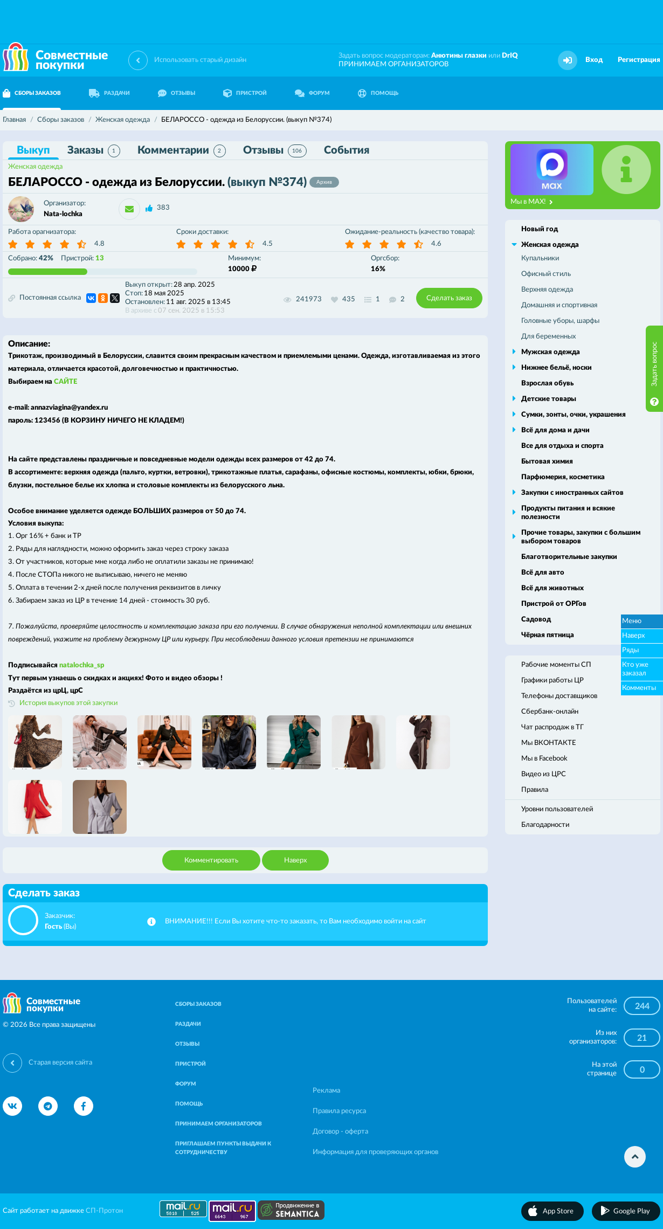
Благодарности (545, 824)
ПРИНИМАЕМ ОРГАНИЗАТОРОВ (393, 64)
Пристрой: (82, 258)
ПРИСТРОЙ (245, 93)
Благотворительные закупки (569, 557)
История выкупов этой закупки (68, 703)
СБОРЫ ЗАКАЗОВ (198, 1004)
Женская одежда (35, 166)
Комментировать (211, 860)
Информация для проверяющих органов (375, 1152)
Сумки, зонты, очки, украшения (573, 414)
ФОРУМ (312, 93)
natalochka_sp (81, 665)
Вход (594, 60)
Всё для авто (542, 572)
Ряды (630, 650)
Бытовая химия (547, 461)
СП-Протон (104, 1210)
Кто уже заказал (635, 669)
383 (163, 207)
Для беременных (548, 336)
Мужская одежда (550, 352)
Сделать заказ (449, 298)
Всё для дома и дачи (555, 430)
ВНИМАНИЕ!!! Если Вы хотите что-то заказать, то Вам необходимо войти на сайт (295, 921)
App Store (558, 1211)
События (346, 150)
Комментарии (181, 150)
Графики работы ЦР (552, 680)
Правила (534, 789)
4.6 (436, 243)
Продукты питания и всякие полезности (568, 513)
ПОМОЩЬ (378, 93)
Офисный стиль (546, 274)
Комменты (639, 688)
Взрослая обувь (547, 383)
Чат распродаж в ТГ (552, 727)
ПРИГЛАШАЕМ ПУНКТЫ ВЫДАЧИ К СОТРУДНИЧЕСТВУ (223, 1148)
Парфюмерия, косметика (563, 477)
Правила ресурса (339, 1111)
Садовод (536, 619)
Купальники (540, 258)
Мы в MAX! (531, 202)
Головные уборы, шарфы (560, 320)
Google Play (631, 1211)
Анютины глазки (459, 55)
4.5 (268, 243)
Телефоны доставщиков (559, 696)
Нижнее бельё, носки (556, 367)
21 (642, 1038)
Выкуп (33, 150)
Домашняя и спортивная (559, 305)
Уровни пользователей (557, 809)
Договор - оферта (340, 1131)
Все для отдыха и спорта (562, 446)
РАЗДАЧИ (109, 93)
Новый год (539, 229)
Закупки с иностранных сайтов (572, 492)
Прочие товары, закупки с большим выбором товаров (580, 537)
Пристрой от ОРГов (553, 603)
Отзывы (275, 150)
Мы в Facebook (544, 758)
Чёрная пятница (547, 635)
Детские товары (548, 399)
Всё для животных (552, 588)
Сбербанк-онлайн (549, 711)
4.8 (99, 243)
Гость (53, 926)
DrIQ (510, 55)
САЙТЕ (65, 381)
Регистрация (639, 60)
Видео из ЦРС (543, 774)
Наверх (295, 860)
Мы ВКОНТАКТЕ (548, 743)
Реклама (326, 1090)
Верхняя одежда (547, 289)
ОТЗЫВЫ (176, 93)
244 (642, 1006)
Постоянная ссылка (44, 298)
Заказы (93, 150)
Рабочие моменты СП (556, 664)
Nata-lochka (63, 214)
